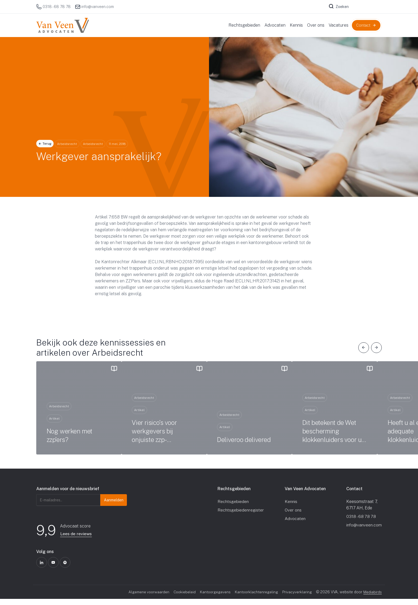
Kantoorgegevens (214, 598)
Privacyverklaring (297, 598)
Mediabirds (372, 598)
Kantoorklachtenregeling (256, 598)
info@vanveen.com (94, 6)
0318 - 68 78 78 (53, 6)
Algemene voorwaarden (146, 598)
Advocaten (295, 524)
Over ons (293, 516)
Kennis (291, 507)
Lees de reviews (76, 539)
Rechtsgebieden (233, 507)
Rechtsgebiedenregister (241, 516)
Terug (47, 143)
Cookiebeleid (183, 598)
